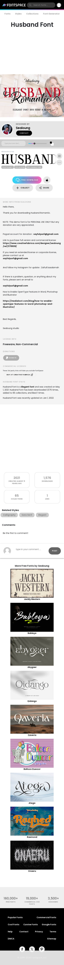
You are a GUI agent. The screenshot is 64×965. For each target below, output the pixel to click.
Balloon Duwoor (32, 769)
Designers (53, 902)
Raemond (32, 837)
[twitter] (32, 949)
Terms (53, 931)
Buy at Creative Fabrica (20, 375)
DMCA (11, 938)
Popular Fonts (15, 917)
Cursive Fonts (30, 924)
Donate (11, 358)
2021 (17, 478)
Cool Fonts (13, 924)
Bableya (32, 633)
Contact (24, 133)
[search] (41, 5)
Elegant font (27, 386)
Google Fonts (49, 924)
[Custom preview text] (13, 143)
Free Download (27, 180)
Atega (32, 803)
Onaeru (32, 871)
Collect (23, 188)
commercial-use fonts (32, 903)
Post (54, 551)
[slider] (34, 143)
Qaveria (32, 735)
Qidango (32, 701)
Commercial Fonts (46, 917)
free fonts (11, 902)
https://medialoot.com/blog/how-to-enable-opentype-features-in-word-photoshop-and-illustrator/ (28, 303)
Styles (18, 13)
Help (10, 931)
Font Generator (51, 13)
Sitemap (51, 938)
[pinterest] (42, 949)
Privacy (39, 931)
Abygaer (32, 667)
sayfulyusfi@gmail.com (46, 234)
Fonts (7, 13)
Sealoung (23, 128)
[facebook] (22, 949)
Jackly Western (32, 599)
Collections (32, 13)
